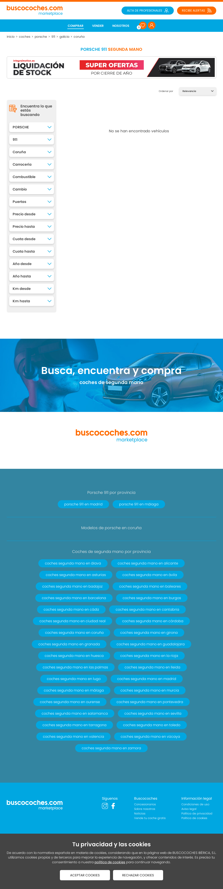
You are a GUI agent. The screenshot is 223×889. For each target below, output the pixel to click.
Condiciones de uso (195, 804)
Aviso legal (188, 809)
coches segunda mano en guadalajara (151, 644)
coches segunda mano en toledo (151, 725)
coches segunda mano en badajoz (72, 586)
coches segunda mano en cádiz (71, 609)
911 (53, 36)
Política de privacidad (196, 813)
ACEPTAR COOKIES (85, 875)
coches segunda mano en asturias (76, 574)
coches (24, 36)
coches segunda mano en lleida (152, 667)
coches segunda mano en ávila (149, 574)
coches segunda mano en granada (69, 644)
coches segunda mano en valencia (73, 736)
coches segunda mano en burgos (152, 597)
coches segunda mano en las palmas (75, 667)
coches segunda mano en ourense (70, 701)
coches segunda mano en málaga (74, 690)
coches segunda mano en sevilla (152, 713)
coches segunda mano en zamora (111, 748)
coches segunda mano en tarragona (74, 725)
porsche (41, 36)
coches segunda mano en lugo (74, 678)
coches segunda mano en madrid (146, 678)
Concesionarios (145, 804)
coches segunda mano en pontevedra (150, 701)
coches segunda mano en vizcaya (150, 736)
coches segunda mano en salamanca (75, 713)
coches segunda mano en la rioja (149, 655)
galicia (64, 36)
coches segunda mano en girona (149, 632)
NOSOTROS (120, 26)
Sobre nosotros (144, 809)
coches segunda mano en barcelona (74, 597)
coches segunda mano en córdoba (152, 621)
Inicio (11, 36)
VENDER (98, 26)
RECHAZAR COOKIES (138, 875)
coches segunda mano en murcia (149, 690)
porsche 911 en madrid (83, 504)
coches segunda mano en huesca (74, 655)
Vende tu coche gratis (150, 818)
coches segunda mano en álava (73, 563)
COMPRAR (75, 26)
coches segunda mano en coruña (74, 632)
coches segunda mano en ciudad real (72, 621)
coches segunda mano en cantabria (147, 609)
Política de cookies (194, 818)
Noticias (139, 813)
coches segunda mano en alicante (148, 563)
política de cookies (110, 862)
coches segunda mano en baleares (150, 586)
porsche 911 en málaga (139, 504)
